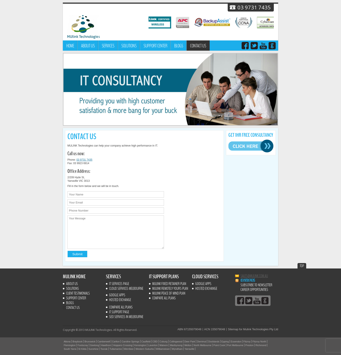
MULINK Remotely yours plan (170, 289)
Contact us (198, 45)
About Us (88, 45)
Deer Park (189, 341)
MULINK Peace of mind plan (168, 293)
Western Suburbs (144, 349)
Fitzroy (247, 341)
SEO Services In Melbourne (126, 317)
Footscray (82, 345)
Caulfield (146, 341)
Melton (188, 345)
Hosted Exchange (120, 300)
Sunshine (94, 349)
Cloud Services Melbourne (126, 289)
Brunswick (90, 341)
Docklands (213, 341)
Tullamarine (116, 349)
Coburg (163, 341)
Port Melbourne (235, 345)
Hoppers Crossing (122, 345)
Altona (67, 341)
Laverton (152, 345)
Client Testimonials (78, 293)
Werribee (129, 349)
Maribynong (176, 345)
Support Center (155, 45)
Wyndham (177, 349)
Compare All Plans (121, 307)
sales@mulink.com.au (254, 276)
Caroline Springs (130, 341)
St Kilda (82, 349)
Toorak (103, 349)
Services (108, 45)
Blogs (178, 45)
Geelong (94, 345)
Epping (225, 341)
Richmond (261, 345)
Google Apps (117, 295)
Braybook (77, 341)
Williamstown (163, 349)
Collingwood (175, 341)
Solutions (129, 45)
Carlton (116, 341)
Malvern (163, 345)
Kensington (140, 345)
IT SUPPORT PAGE (119, 312)
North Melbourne (202, 345)
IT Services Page (119, 284)
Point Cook (219, 345)
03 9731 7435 (84, 159)
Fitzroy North (259, 341)
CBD (155, 341)
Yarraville (189, 349)
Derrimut (201, 341)
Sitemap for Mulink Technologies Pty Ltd (253, 329)
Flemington (69, 345)
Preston (249, 345)
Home (70, 45)
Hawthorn (106, 345)
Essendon (236, 341)
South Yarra (70, 349)
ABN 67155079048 (189, 329)
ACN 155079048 (214, 329)
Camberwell (103, 341)
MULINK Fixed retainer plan (169, 284)
